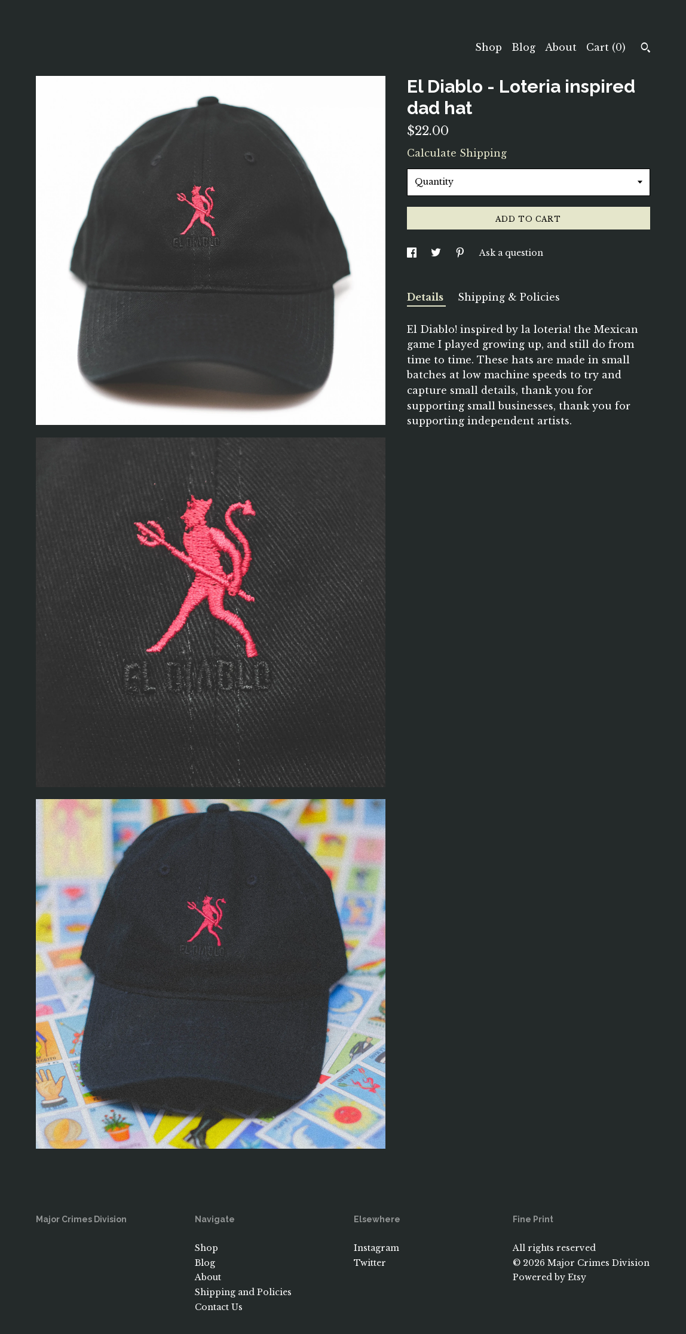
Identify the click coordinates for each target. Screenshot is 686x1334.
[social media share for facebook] (413, 252)
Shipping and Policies (243, 1292)
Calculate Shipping (457, 153)
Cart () (606, 47)
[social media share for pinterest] (461, 252)
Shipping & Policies (509, 297)
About (561, 47)
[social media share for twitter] (437, 252)
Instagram (376, 1248)
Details (426, 297)
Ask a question (511, 252)
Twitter (370, 1262)
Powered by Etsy (549, 1277)
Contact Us (219, 1307)
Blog (523, 47)
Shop (488, 47)
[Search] (645, 49)
